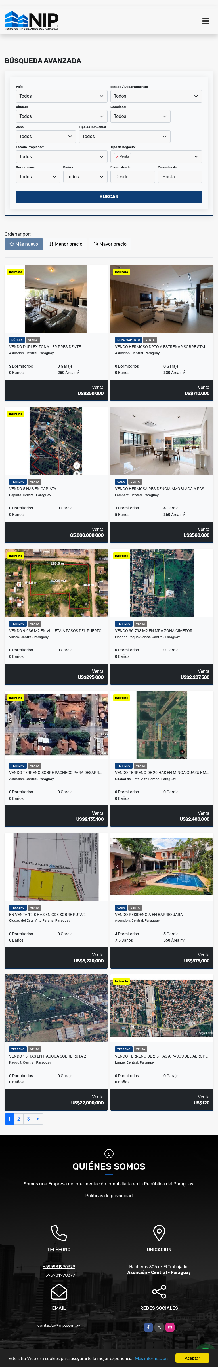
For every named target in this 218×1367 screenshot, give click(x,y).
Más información (151, 1358)
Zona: (20, 127)
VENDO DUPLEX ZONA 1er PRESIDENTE (45, 347)
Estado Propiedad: (30, 147)
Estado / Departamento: (129, 87)
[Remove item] (118, 157)
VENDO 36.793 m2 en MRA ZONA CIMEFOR (153, 630)
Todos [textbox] (25, 96)
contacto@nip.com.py (58, 1325)
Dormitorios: (25, 167)
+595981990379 (59, 1266)
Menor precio (65, 244)
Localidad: (118, 107)
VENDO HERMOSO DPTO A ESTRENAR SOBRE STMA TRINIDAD (162, 347)
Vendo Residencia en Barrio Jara (149, 914)
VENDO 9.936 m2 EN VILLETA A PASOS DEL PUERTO (55, 630)
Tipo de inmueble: (92, 127)
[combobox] (62, 96)
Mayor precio (110, 244)
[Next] (38, 1119)
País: (19, 87)
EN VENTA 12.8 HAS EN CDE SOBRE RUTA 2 (47, 914)
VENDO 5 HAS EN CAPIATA (32, 488)
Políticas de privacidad (109, 1195)
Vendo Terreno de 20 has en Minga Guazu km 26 (162, 772)
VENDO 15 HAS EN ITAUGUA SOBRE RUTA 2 (47, 1056)
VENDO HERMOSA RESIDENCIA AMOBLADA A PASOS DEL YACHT (162, 488)
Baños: (68, 167)
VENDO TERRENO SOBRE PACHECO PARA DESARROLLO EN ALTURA (56, 772)
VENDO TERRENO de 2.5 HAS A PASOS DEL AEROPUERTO (162, 1056)
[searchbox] (115, 165)
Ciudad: (22, 107)
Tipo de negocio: (123, 147)
